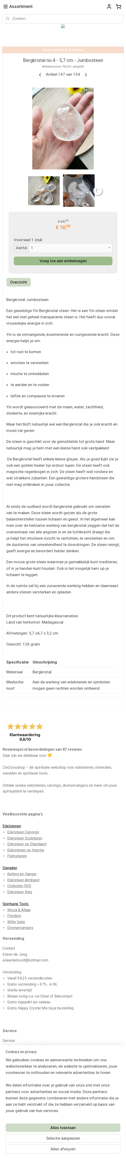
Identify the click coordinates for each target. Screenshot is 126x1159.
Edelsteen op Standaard (26, 844)
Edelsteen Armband (23, 880)
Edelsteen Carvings (23, 832)
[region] (63, 1087)
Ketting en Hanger (22, 874)
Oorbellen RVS (19, 886)
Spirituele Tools (16, 904)
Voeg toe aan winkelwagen (63, 260)
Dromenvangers (20, 928)
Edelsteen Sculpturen (24, 838)
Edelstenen (12, 826)
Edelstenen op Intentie (25, 850)
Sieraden (10, 868)
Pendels (14, 916)
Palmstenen (17, 856)
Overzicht (18, 282)
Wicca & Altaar (19, 910)
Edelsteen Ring (19, 892)
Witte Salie (16, 922)
